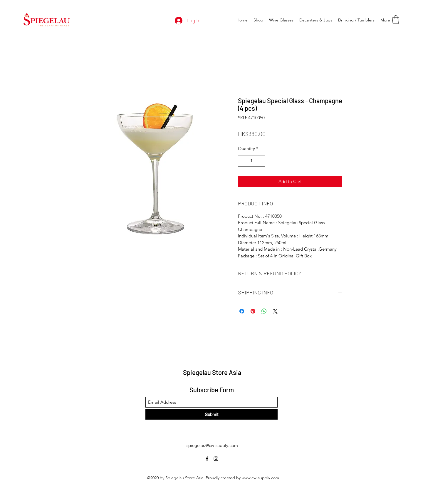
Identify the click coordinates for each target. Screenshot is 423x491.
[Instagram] (216, 459)
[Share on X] (275, 311)
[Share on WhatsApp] (264, 311)
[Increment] (260, 160)
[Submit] (211, 414)
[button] (395, 19)
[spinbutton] (251, 160)
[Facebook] (207, 459)
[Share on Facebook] (241, 311)
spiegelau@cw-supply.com (212, 445)
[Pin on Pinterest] (252, 311)
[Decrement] (243, 160)
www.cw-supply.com (260, 477)
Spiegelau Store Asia (212, 372)
